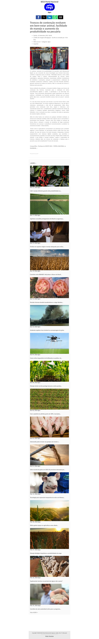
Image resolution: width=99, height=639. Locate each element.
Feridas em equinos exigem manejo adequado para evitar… (47, 246)
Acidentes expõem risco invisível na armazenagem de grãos (47, 330)
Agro (49, 12)
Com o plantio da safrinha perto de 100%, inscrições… (45, 414)
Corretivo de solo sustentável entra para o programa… (45, 609)
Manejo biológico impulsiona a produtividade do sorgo (46, 553)
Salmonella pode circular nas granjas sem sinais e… (44, 442)
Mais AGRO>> (34, 612)
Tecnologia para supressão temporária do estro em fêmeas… (47, 497)
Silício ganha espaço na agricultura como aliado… (44, 525)
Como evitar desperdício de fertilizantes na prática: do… (46, 358)
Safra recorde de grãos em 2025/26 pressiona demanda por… (47, 469)
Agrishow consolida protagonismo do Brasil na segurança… (47, 219)
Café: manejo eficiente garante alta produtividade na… (45, 191)
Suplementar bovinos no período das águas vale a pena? (46, 581)
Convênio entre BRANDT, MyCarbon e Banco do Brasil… (46, 274)
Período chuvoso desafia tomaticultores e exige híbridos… (46, 302)
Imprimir (35, 44)
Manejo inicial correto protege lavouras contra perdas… (46, 386)
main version (49, 636)
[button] (38, 17)
